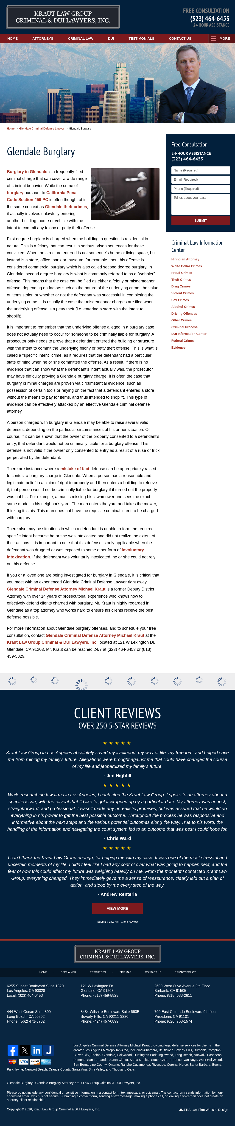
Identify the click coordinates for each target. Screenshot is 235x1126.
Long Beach (183, 1055)
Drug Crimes (181, 286)
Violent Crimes (182, 293)
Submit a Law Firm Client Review (117, 921)
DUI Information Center (189, 334)
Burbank (200, 1050)
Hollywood (124, 1055)
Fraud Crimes (181, 273)
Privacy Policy (185, 972)
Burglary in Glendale (27, 171)
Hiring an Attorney (185, 259)
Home (12, 38)
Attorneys (42, 38)
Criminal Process (184, 327)
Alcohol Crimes (183, 307)
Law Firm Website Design (203, 1110)
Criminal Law (80, 38)
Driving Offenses (184, 313)
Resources (98, 972)
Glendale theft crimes (66, 206)
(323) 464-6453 (209, 18)
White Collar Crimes (186, 266)
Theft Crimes (181, 280)
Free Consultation (189, 144)
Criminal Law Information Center (197, 246)
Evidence (178, 347)
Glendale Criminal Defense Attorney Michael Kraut (56, 589)
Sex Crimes (180, 300)
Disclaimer (68, 972)
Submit (201, 220)
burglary (15, 192)
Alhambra (150, 1050)
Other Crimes (181, 320)
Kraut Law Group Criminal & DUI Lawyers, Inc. (52, 642)
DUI (111, 38)
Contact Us (180, 38)
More (225, 38)
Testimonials (141, 38)
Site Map (125, 972)
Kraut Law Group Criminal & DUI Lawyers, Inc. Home (63, 17)
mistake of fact (74, 468)
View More (117, 909)
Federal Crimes (183, 340)
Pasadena (214, 1055)
